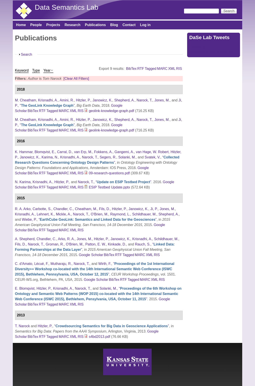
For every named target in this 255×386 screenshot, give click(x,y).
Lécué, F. (41, 264)
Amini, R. (67, 100)
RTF (140, 68)
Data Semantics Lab (66, 7)
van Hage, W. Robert (152, 152)
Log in (145, 25)
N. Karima (23, 182)
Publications (95, 25)
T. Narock (22, 326)
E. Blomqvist (25, 288)
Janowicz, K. (102, 100)
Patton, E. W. (95, 244)
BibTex (131, 68)
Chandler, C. (63, 209)
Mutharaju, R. (61, 264)
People (36, 25)
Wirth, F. (104, 264)
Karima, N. (50, 157)
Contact (129, 25)
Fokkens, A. (103, 152)
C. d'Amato (23, 264)
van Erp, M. (83, 152)
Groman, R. (55, 244)
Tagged (150, 68)
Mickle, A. (63, 214)
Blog (114, 25)
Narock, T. (145, 100)
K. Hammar (24, 152)
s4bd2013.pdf (99, 336)
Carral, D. (64, 152)
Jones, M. (161, 100)
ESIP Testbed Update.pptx (109, 187)
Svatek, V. (152, 157)
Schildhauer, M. (144, 214)
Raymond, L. (120, 214)
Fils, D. (104, 209)
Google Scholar (91, 255)
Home (21, 25)
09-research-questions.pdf (109, 173)
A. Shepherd (25, 239)
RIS (179, 68)
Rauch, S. (142, 244)
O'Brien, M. (99, 214)
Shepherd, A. (124, 100)
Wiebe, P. (29, 219)
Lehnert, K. (45, 214)
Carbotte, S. (42, 209)
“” (47, 105)
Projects (53, 25)
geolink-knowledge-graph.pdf (111, 111)
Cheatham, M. (86, 209)
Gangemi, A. (124, 152)
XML (171, 68)
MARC (162, 68)
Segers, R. (108, 157)
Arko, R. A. (66, 239)
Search (26, 54)
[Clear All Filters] (76, 78)
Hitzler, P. (83, 100)
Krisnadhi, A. (48, 100)
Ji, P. (154, 209)
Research (72, 25)
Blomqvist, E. (45, 152)
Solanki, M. (127, 157)
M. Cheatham (25, 100)
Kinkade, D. (117, 244)
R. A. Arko (23, 209)
